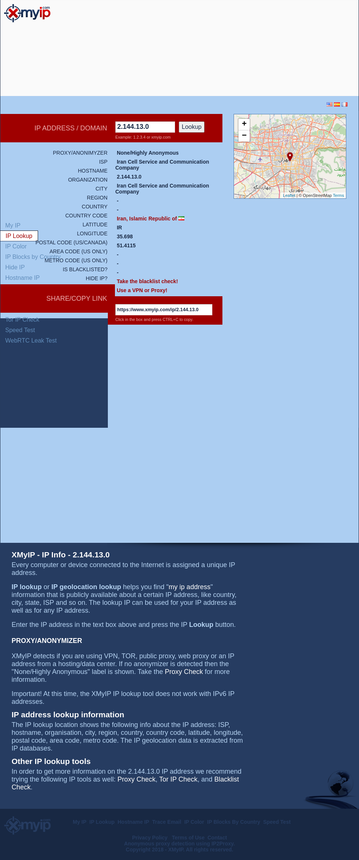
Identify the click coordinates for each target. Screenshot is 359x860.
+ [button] (244, 124)
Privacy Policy (150, 838)
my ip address (189, 587)
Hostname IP (133, 822)
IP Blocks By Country (233, 822)
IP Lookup (102, 822)
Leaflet (289, 195)
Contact (217, 838)
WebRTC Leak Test (31, 340)
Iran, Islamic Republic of (147, 219)
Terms (338, 195)
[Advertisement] (301, 48)
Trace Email (166, 822)
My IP (80, 822)
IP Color (194, 822)
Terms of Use (188, 838)
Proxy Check (184, 671)
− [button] (244, 136)
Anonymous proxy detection (159, 844)
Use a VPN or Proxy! (142, 290)
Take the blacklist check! (147, 281)
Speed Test (20, 330)
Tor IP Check (22, 319)
